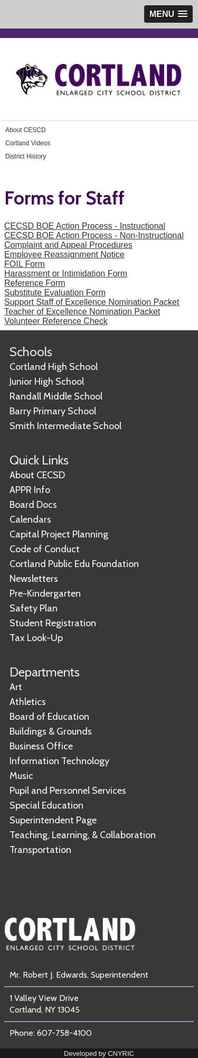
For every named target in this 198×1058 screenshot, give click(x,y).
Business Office (41, 746)
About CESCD (25, 130)
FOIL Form (24, 263)
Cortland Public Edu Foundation (74, 564)
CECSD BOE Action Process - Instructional (84, 225)
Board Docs (33, 505)
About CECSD (37, 475)
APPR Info (30, 490)
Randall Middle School (56, 396)
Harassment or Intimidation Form (65, 273)
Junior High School (47, 381)
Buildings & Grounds (51, 731)
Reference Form (34, 283)
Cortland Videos (27, 143)
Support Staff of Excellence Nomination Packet (91, 302)
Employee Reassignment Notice (64, 254)
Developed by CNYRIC (99, 1053)
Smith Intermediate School (65, 426)
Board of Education (49, 716)
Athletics (28, 702)
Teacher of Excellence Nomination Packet (82, 311)
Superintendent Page (53, 820)
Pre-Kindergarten (45, 593)
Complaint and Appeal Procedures (68, 244)
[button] (168, 14)
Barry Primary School (53, 411)
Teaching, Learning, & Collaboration (83, 835)
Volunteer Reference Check (56, 321)
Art (16, 687)
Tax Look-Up (36, 638)
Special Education (46, 805)
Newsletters (34, 578)
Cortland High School (54, 367)
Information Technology (59, 761)
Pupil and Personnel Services (68, 790)
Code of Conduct (45, 549)
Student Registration (53, 623)
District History (25, 156)
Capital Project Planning (59, 534)
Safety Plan (34, 608)
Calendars (30, 519)
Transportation (40, 850)
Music (21, 776)
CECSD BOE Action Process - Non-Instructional (94, 235)
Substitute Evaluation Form (55, 292)
